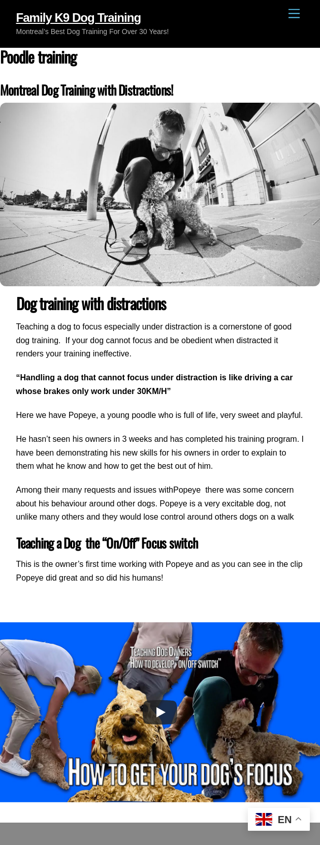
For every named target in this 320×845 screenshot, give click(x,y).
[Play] (160, 712)
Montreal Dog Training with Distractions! (86, 89)
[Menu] (294, 14)
